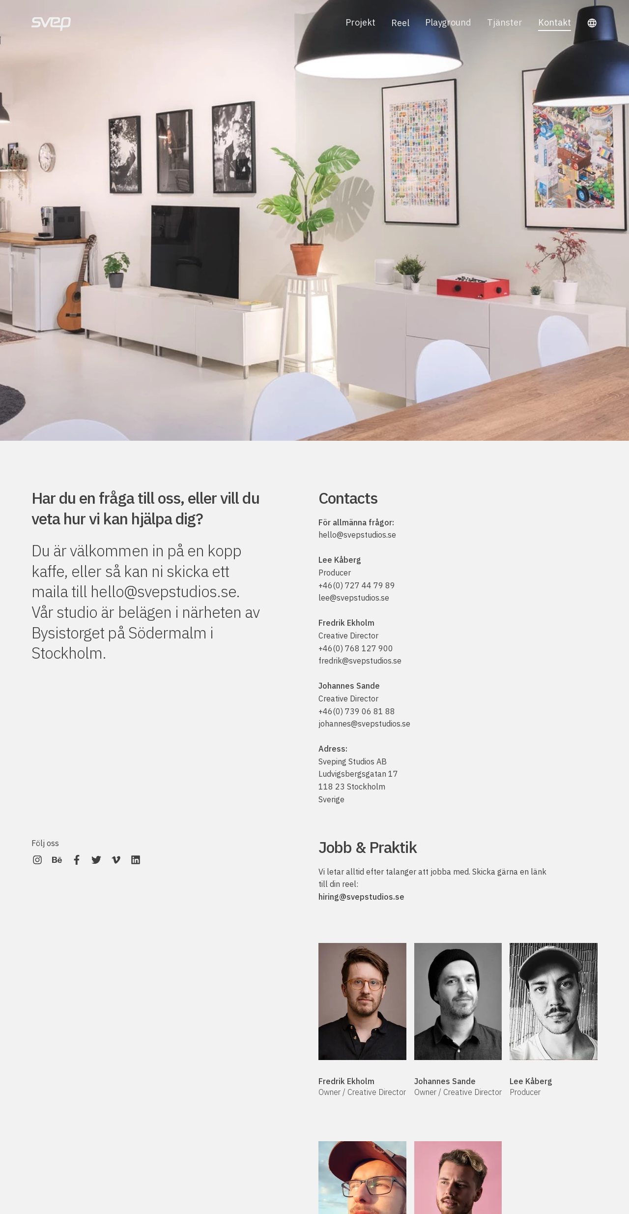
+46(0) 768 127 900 (355, 648)
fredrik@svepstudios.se (359, 661)
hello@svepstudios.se (163, 591)
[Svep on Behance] (57, 860)
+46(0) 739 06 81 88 (356, 711)
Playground (448, 23)
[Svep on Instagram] (37, 860)
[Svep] (51, 23)
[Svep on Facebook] (77, 860)
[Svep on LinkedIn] (135, 860)
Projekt (360, 23)
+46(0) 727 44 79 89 (356, 585)
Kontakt (554, 24)
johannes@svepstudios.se (364, 723)
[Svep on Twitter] (96, 860)
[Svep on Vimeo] (116, 860)
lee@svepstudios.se (353, 598)
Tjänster (504, 23)
